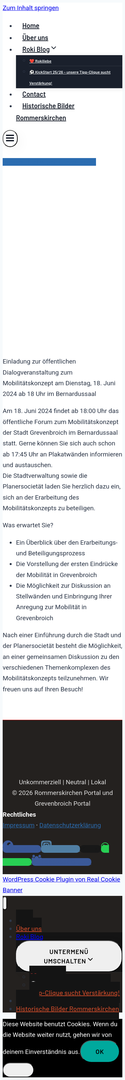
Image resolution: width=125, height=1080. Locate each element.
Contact (34, 94)
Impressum (19, 825)
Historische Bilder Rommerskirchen (45, 111)
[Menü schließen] (5, 903)
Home (30, 25)
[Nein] (18, 1070)
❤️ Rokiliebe (40, 60)
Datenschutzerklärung (70, 825)
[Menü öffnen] (10, 138)
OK (100, 1051)
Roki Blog (29, 936)
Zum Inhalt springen (31, 8)
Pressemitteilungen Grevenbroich (49, 162)
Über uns (35, 37)
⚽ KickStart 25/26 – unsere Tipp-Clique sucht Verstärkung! (70, 77)
